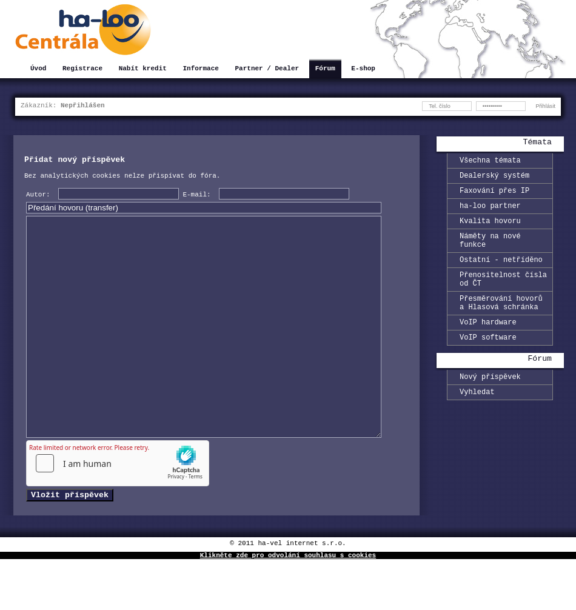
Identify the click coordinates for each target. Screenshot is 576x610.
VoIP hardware (488, 345)
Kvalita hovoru (490, 229)
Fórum (325, 69)
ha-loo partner (490, 212)
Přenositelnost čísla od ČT (503, 296)
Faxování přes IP (494, 195)
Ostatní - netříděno (501, 274)
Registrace (82, 69)
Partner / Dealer (267, 69)
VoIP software (488, 362)
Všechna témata (490, 161)
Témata (537, 143)
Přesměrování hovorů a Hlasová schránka (501, 323)
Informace (200, 69)
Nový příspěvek (490, 403)
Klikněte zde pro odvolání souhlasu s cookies (288, 605)
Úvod (38, 69)
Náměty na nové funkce (490, 251)
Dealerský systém (494, 178)
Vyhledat (477, 420)
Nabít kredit (143, 69)
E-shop (363, 69)
